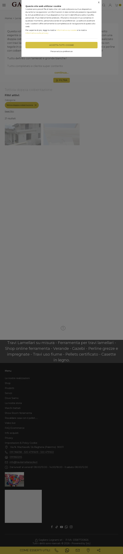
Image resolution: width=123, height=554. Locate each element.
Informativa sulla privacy (37, 33)
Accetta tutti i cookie (61, 45)
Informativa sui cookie (66, 30)
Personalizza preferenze (61, 51)
